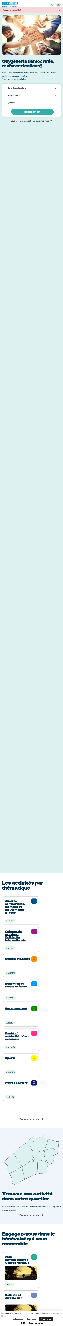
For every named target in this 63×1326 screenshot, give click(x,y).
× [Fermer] (59, 10)
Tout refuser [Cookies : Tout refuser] (32, 1319)
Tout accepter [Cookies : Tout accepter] (17, 1319)
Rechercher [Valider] (32, 112)
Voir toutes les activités (29, 1119)
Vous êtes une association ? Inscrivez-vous (30, 120)
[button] (52, 5)
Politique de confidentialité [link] (32, 1323)
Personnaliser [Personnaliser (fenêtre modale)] (46, 1319)
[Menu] (58, 5)
